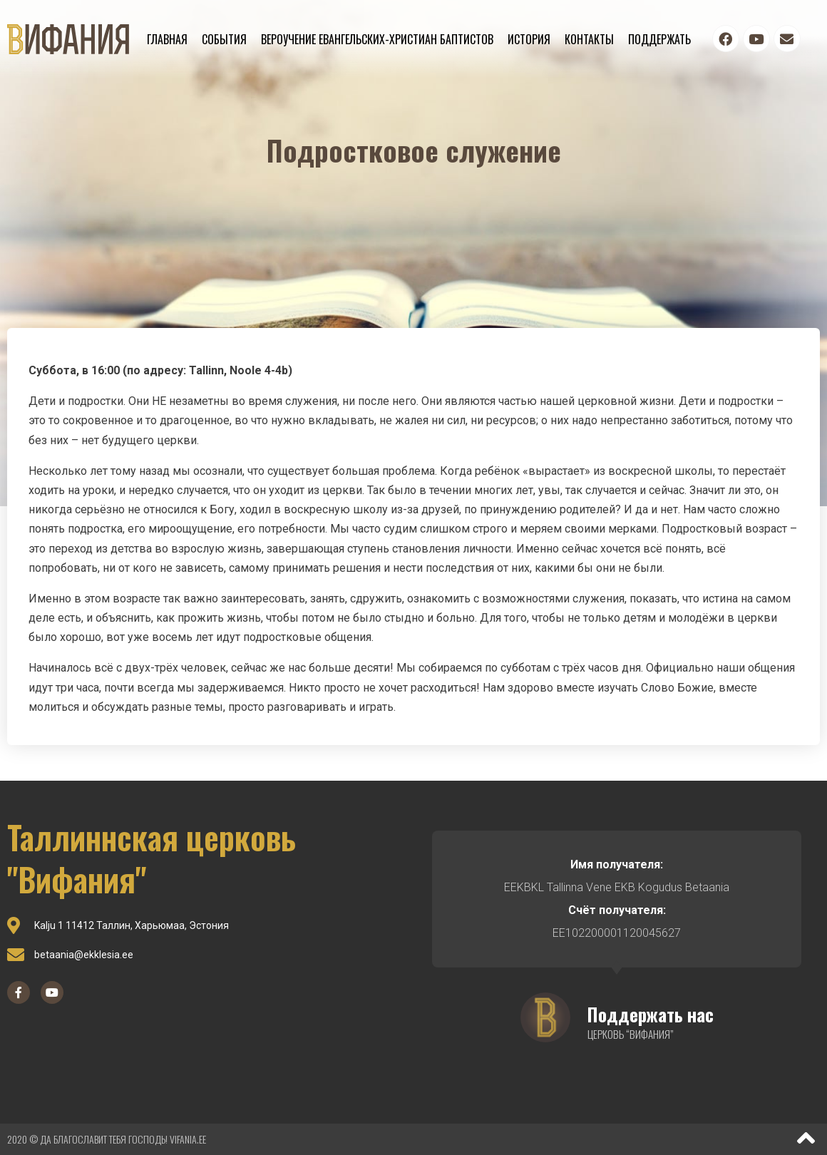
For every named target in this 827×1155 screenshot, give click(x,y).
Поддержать (659, 39)
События (224, 39)
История (529, 39)
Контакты (589, 39)
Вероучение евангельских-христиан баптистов (377, 39)
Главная (167, 39)
